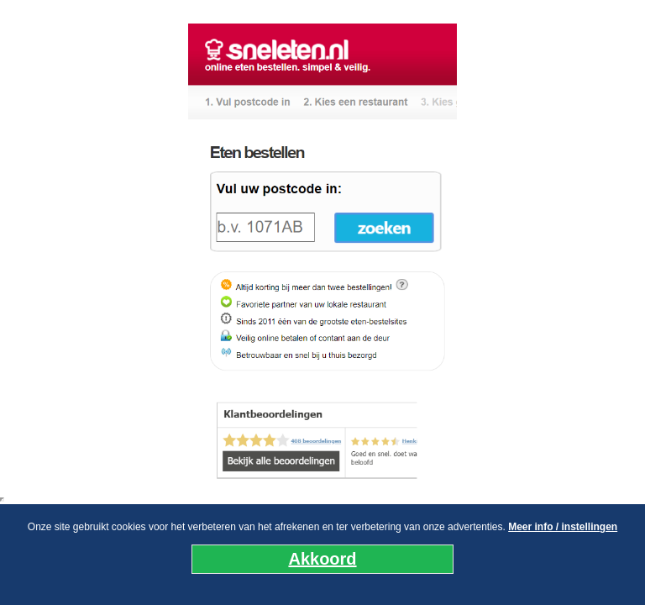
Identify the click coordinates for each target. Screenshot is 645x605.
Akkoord (322, 559)
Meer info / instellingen (562, 527)
